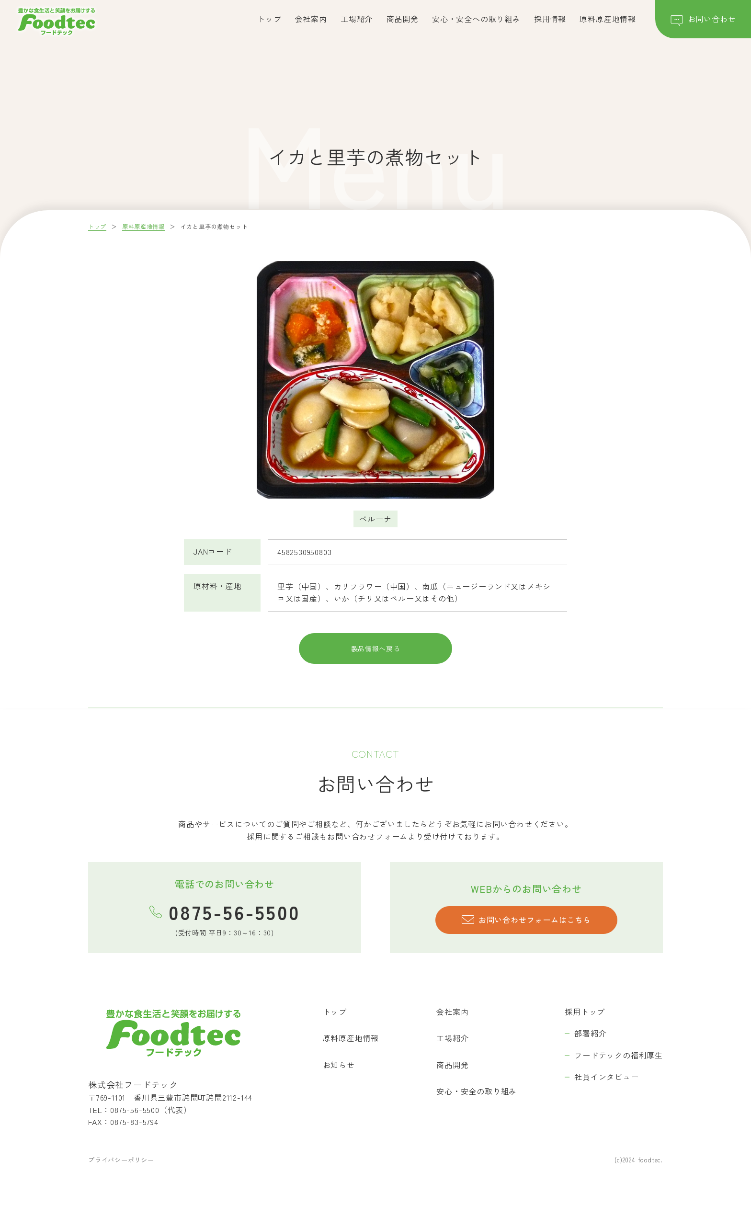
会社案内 (311, 18)
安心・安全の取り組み (476, 1105)
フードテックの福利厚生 (618, 1068)
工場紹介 (357, 18)
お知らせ (339, 1078)
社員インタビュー (606, 1090)
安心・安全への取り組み (476, 18)
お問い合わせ (703, 21)
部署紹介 (590, 1046)
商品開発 (403, 18)
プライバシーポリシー (121, 1173)
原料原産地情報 (608, 18)
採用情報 (550, 18)
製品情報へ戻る (375, 658)
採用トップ (585, 1025)
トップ (269, 18)
